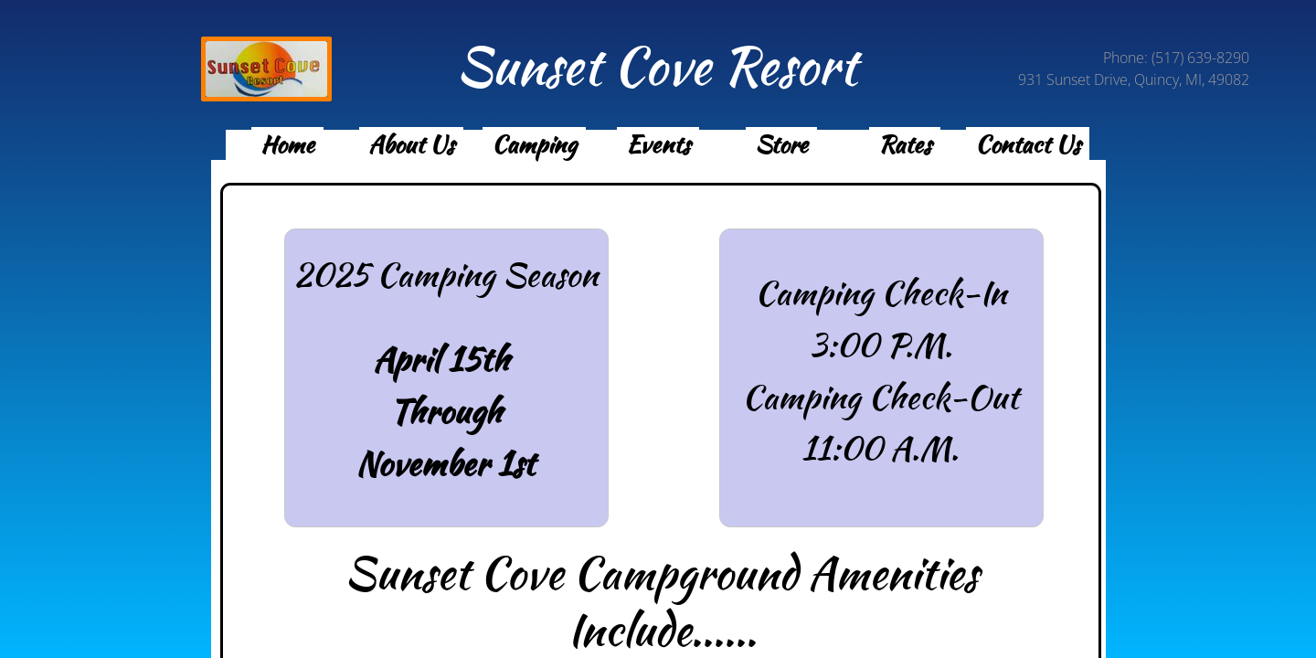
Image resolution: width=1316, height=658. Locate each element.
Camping (534, 144)
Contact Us (1027, 144)
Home (287, 144)
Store (781, 144)
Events (658, 144)
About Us (411, 144)
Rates (904, 144)
